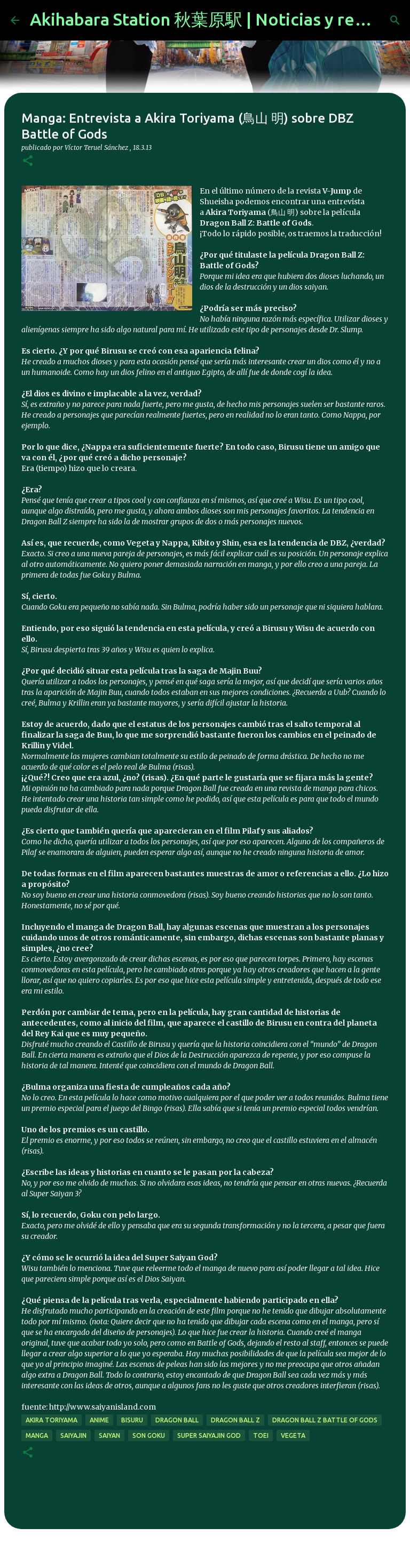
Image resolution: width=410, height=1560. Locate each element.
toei (261, 1435)
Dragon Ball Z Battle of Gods (324, 1420)
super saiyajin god (209, 1435)
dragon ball (177, 1420)
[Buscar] (395, 20)
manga (37, 1435)
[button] (27, 161)
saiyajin (73, 1435)
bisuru (132, 1420)
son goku (148, 1435)
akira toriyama (51, 1420)
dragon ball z (235, 1420)
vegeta (293, 1435)
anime (99, 1420)
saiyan (109, 1435)
